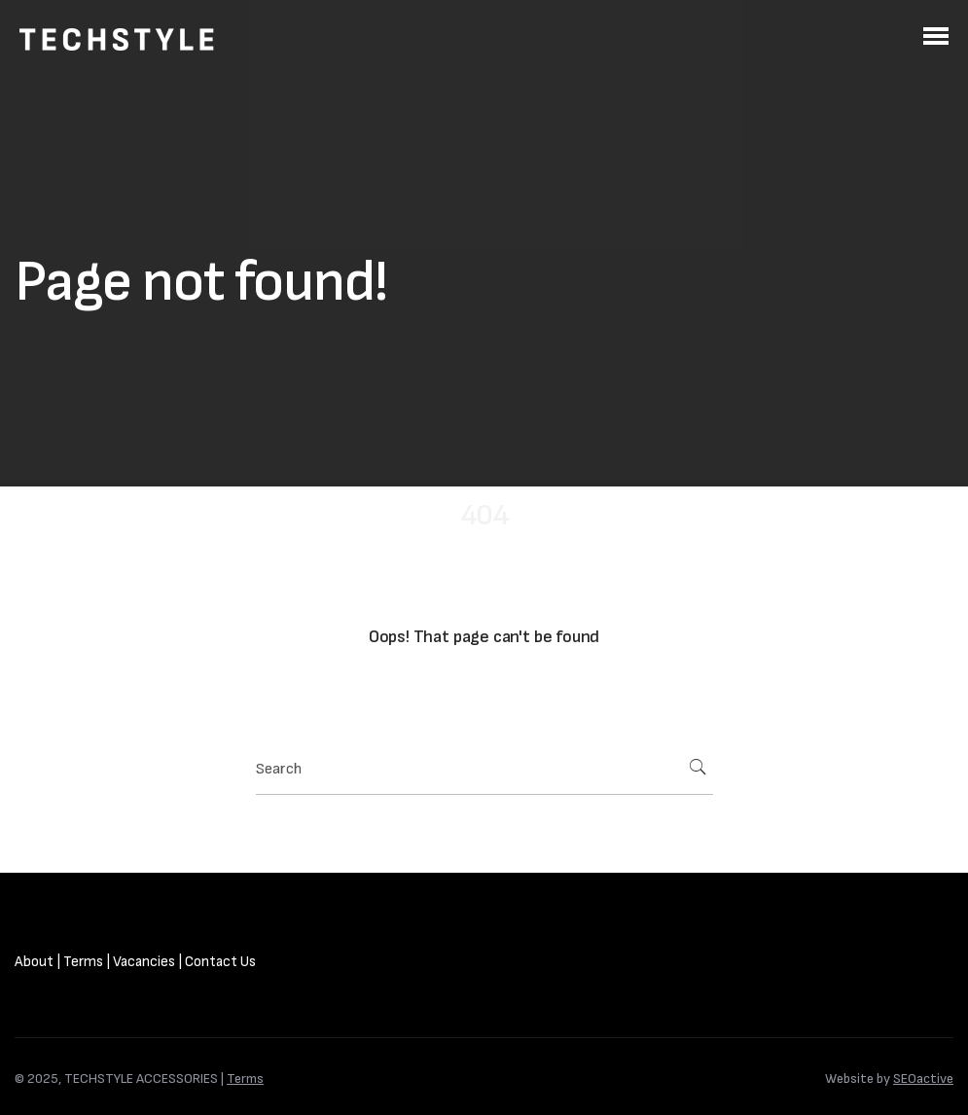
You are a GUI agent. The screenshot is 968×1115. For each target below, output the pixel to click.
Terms (83, 962)
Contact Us (220, 962)
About (34, 962)
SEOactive (923, 1078)
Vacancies (144, 962)
